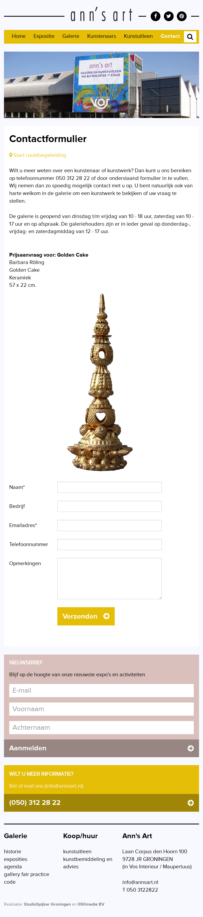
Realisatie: (13, 904)
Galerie (70, 36)
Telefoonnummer (28, 544)
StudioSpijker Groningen (47, 904)
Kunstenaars (101, 36)
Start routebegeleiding (37, 155)
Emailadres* (23, 525)
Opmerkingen (25, 563)
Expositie (44, 36)
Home (19, 36)
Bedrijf (17, 506)
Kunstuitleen (138, 36)
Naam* (17, 487)
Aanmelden (101, 748)
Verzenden (86, 616)
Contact (170, 36)
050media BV (91, 904)
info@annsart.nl (140, 882)
